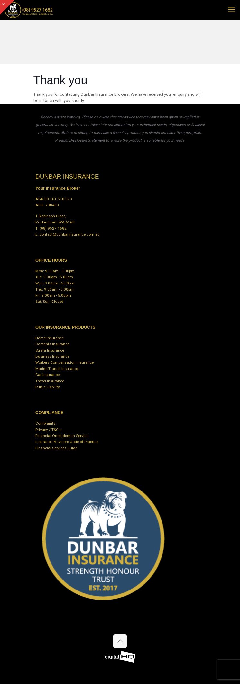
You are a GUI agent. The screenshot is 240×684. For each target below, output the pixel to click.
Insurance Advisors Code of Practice (66, 442)
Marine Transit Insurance (56, 368)
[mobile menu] (231, 9)
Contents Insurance (52, 344)
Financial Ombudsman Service (61, 435)
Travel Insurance (49, 381)
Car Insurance (47, 374)
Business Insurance (52, 356)
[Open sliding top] (7, 7)
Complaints (45, 423)
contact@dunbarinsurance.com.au (70, 234)
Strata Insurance (49, 350)
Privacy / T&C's (48, 429)
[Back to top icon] (120, 641)
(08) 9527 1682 (53, 228)
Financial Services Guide (56, 448)
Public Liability (47, 387)
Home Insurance (49, 338)
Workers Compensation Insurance (64, 362)
